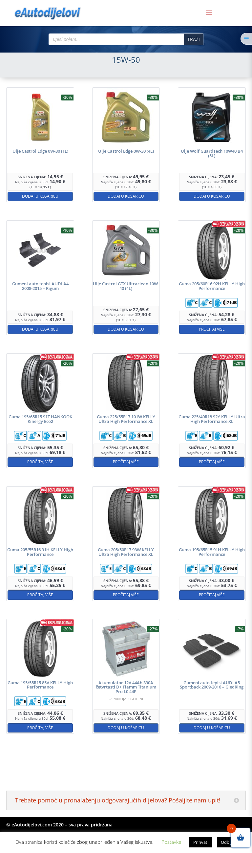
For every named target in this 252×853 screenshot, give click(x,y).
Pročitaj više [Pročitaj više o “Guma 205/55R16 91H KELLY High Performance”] (40, 595)
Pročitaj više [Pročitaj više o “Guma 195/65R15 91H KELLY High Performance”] (212, 595)
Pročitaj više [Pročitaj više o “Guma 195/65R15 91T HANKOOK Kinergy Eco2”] (40, 462)
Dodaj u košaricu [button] (40, 196)
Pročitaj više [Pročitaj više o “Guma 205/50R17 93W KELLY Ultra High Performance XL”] (126, 595)
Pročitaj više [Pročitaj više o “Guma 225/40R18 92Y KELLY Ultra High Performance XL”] (212, 462)
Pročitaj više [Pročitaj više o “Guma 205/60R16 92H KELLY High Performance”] (212, 329)
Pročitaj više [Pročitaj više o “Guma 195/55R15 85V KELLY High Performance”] (40, 728)
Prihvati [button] (200, 842)
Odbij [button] (226, 842)
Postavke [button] (171, 842)
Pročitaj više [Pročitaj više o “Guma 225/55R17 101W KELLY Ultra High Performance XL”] (126, 462)
